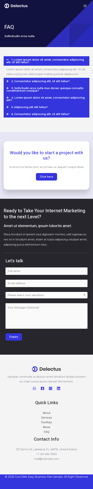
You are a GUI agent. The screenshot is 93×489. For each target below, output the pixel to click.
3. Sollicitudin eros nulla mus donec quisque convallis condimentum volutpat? (45, 89)
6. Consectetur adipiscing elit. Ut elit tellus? (40, 114)
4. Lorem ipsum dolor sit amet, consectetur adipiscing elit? (45, 99)
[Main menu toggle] (85, 6)
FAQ (46, 432)
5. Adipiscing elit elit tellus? (29, 107)
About (47, 413)
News (46, 427)
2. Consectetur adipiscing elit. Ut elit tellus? (40, 81)
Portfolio (46, 422)
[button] (46, 61)
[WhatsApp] (34, 388)
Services (46, 417)
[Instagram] (50, 388)
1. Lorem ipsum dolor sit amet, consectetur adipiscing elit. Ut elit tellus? (45, 61)
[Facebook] (42, 388)
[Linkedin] (58, 388)
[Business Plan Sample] (16, 5)
